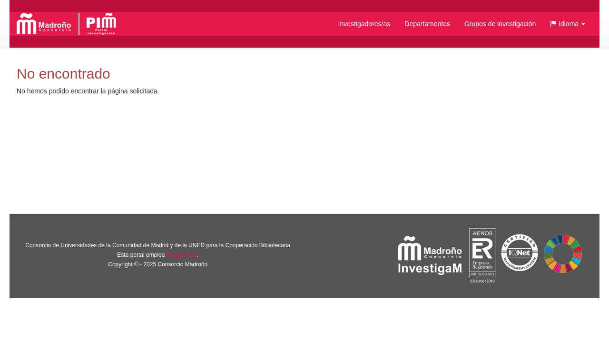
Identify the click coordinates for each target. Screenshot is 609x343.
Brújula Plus (182, 255)
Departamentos (427, 24)
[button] (567, 24)
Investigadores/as (364, 24)
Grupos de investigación (500, 24)
